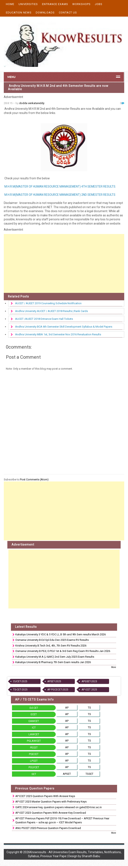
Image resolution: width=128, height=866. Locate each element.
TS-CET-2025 (20, 689)
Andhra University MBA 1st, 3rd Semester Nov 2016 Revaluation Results (58, 334)
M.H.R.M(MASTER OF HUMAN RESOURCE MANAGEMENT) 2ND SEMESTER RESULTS (59, 194)
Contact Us (68, 12)
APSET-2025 (54, 681)
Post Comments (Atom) (34, 479)
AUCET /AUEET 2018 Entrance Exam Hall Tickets (44, 318)
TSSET (89, 773)
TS (89, 707)
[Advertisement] (64, 263)
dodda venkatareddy (31, 103)
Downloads (45, 12)
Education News (19, 12)
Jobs (98, 4)
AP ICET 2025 (89, 689)
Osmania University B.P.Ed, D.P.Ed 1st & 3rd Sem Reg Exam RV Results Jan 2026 (62, 651)
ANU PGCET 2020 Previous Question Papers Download (48, 828)
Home (10, 4)
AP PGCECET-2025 (57, 689)
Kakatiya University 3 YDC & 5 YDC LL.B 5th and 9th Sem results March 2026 (60, 634)
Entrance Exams (55, 4)
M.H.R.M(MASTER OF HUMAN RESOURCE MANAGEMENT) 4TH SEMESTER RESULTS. (60, 186)
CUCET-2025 (20, 681)
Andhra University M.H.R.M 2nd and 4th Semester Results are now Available (58, 87)
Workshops (81, 4)
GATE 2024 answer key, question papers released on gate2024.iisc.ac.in (58, 807)
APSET (67, 773)
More (113, 667)
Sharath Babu (91, 856)
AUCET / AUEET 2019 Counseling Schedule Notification (48, 303)
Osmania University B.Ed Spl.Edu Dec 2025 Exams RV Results (52, 639)
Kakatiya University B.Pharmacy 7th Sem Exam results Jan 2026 (53, 662)
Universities (28, 4)
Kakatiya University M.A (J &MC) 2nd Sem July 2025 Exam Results (54, 656)
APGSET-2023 (89, 681)
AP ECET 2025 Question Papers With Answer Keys (45, 796)
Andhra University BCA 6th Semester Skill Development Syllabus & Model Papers (63, 326)
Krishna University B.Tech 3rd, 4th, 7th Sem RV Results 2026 (50, 645)
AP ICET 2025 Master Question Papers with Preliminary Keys (51, 801)
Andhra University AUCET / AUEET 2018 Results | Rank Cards (51, 311)
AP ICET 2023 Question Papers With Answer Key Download (50, 812)
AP (67, 707)
